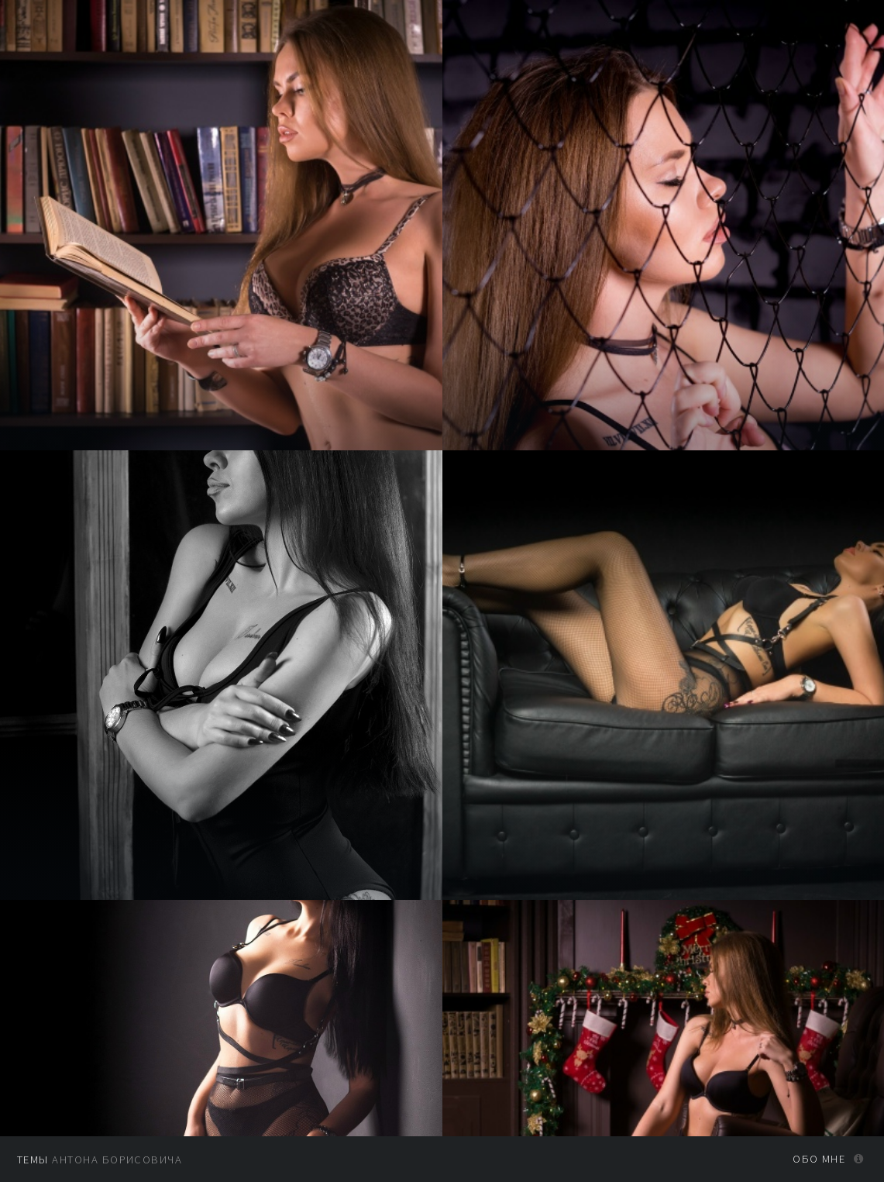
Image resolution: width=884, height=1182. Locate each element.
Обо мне (819, 1159)
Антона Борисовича (99, 1159)
